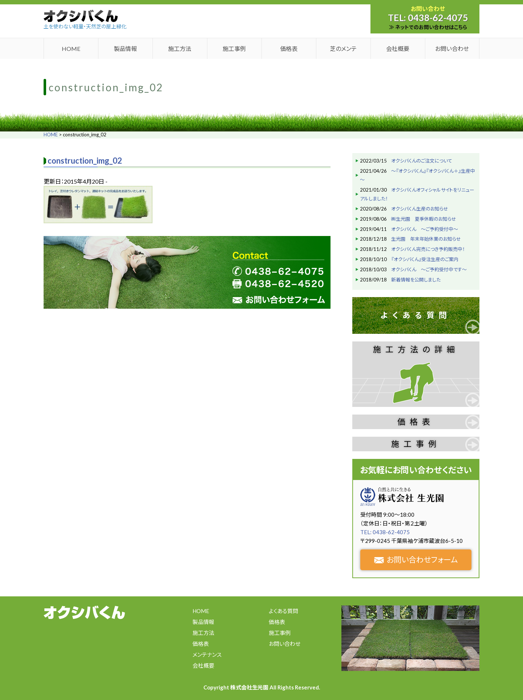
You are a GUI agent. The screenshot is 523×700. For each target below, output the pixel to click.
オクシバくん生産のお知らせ (419, 209)
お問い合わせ (452, 48)
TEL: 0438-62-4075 (385, 532)
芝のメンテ (343, 48)
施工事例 (234, 48)
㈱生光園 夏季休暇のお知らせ (423, 219)
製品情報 (125, 48)
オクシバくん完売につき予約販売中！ (428, 249)
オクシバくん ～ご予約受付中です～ (429, 269)
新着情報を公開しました (416, 280)
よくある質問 (416, 315)
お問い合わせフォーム (416, 559)
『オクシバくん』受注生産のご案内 (424, 259)
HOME (71, 48)
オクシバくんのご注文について (421, 161)
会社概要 (397, 48)
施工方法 (179, 48)
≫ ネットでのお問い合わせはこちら (428, 27)
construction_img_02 (85, 160)
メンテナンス (207, 654)
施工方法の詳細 (416, 349)
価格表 (288, 48)
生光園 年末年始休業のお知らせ (426, 239)
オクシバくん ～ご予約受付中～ (424, 229)
